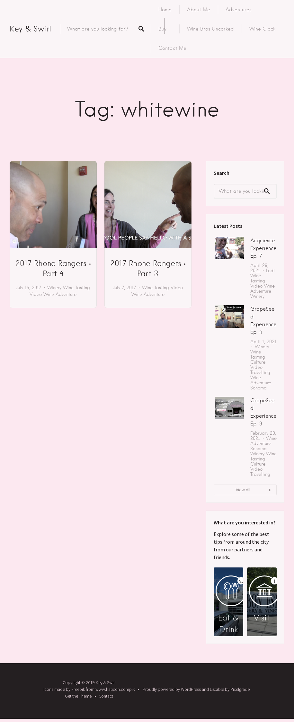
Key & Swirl (30, 28)
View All (243, 490)
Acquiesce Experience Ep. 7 (263, 248)
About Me (198, 10)
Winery (54, 287)
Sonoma (258, 387)
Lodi (270, 270)
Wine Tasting (76, 287)
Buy (162, 29)
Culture (257, 362)
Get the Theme (78, 696)
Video (36, 294)
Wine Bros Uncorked (210, 29)
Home (165, 10)
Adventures (238, 10)
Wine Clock (262, 29)
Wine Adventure (59, 294)
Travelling (260, 372)
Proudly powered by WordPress (172, 689)
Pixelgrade (240, 689)
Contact (106, 696)
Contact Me (172, 48)
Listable (217, 689)
